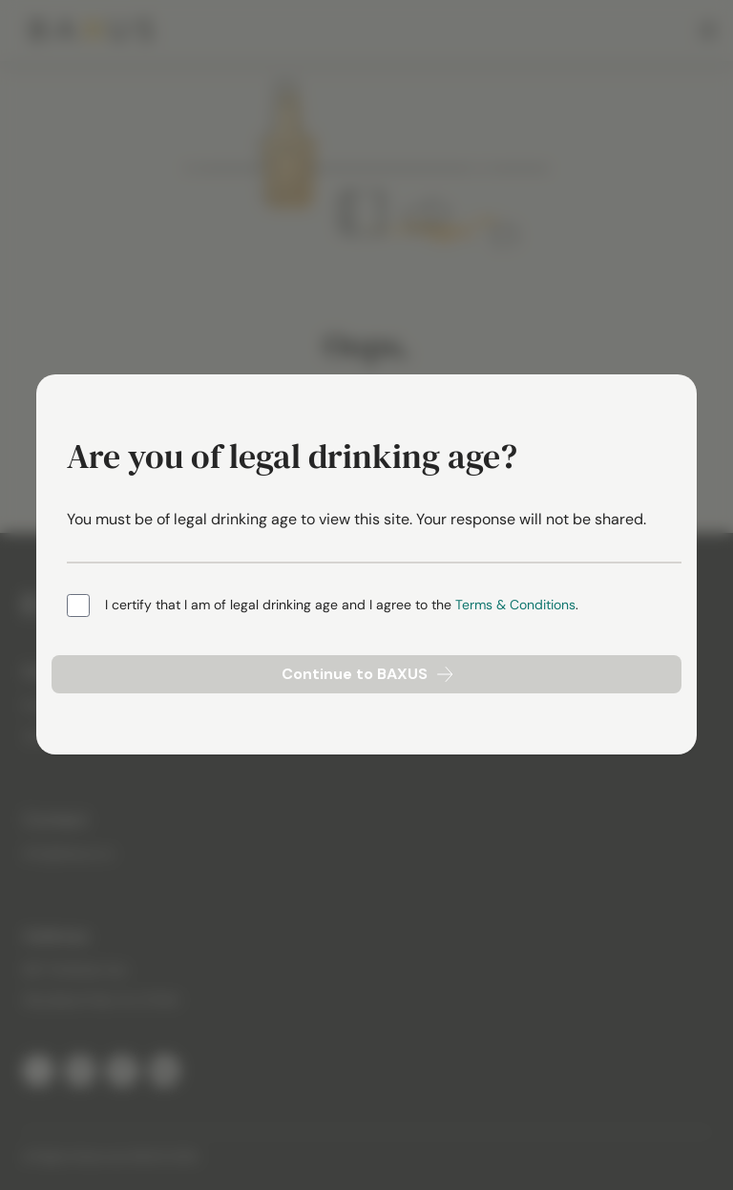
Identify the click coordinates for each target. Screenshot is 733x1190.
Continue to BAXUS (367, 674)
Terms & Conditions (515, 604)
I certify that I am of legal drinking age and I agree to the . (341, 605)
